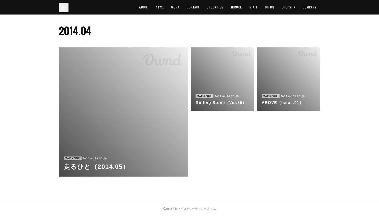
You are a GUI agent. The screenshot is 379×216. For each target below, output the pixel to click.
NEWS (160, 7)
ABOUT (144, 7)
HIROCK (236, 7)
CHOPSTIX (289, 7)
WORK (175, 7)
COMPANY (310, 7)
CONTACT (193, 7)
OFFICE (269, 7)
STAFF (254, 7)
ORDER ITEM (215, 7)
